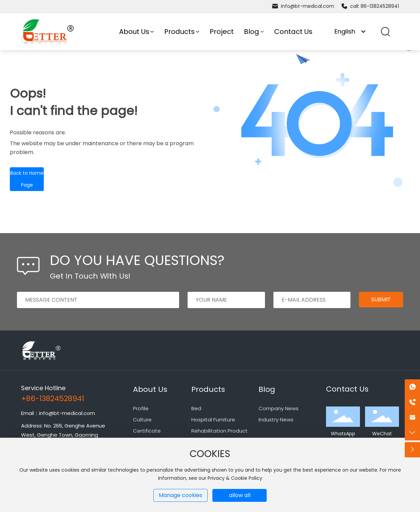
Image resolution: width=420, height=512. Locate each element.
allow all (239, 495)
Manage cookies (180, 495)
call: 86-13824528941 (370, 6)
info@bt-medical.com (303, 6)
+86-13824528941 (52, 398)
